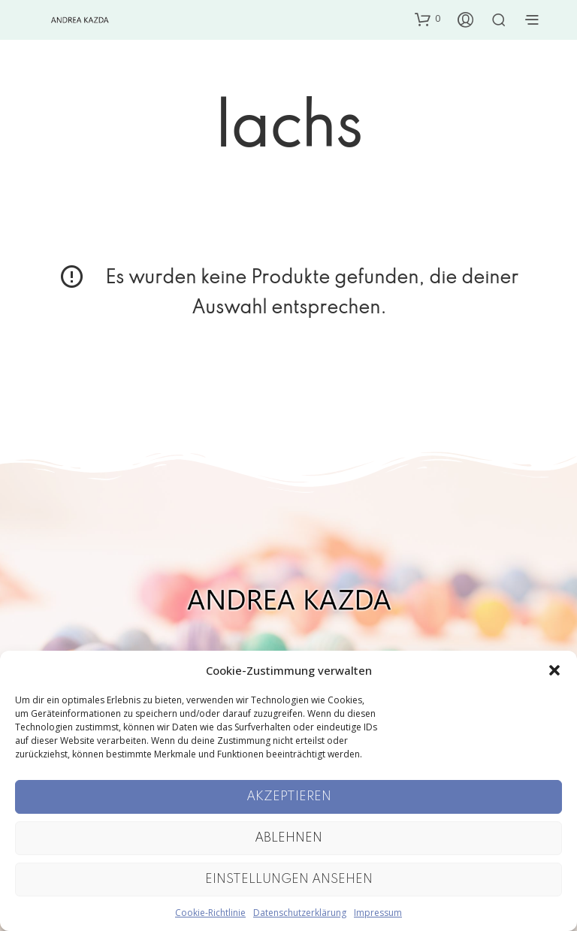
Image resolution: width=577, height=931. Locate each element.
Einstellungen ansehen (289, 879)
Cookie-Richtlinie (210, 912)
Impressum (378, 912)
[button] (554, 670)
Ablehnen (288, 838)
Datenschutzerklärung (299, 912)
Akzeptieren (288, 796)
